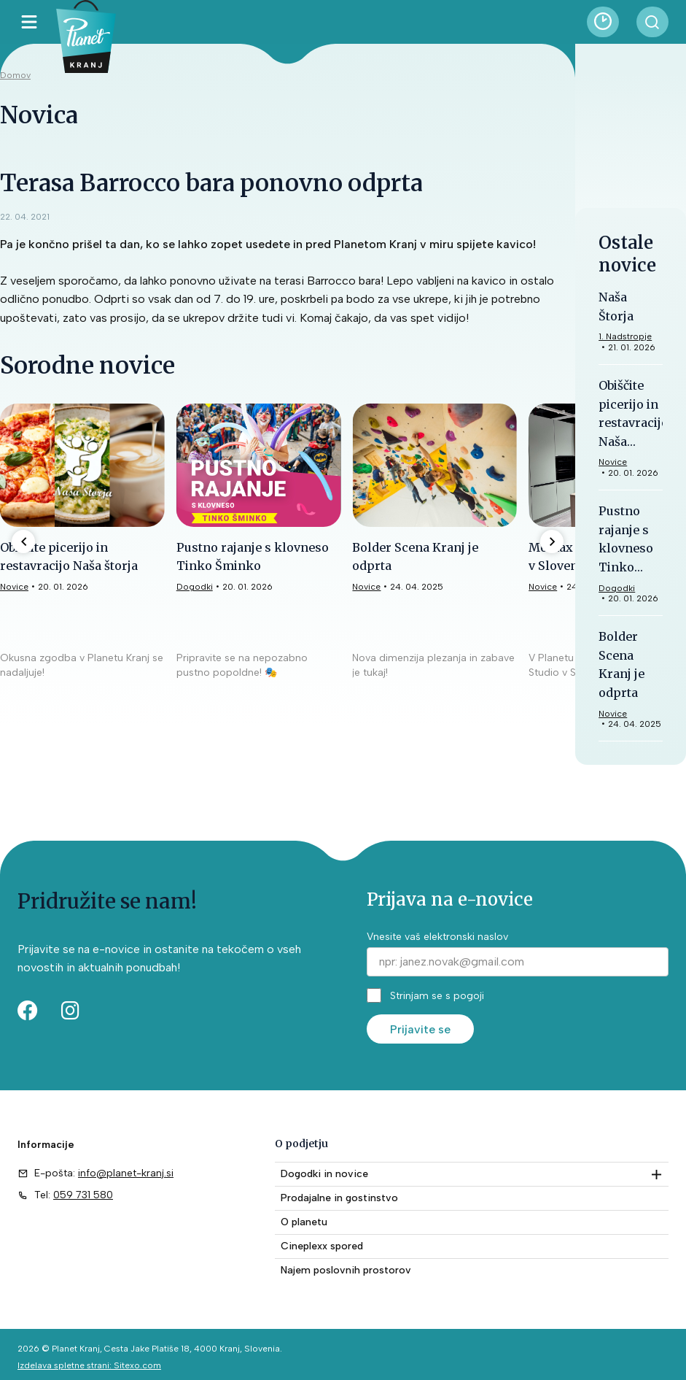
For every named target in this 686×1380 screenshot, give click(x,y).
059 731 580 (83, 1195)
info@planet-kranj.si (126, 1173)
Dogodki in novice (324, 1174)
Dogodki (194, 587)
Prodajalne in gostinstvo (339, 1198)
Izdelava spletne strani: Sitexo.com (89, 1365)
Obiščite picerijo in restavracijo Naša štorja (634, 422)
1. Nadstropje (625, 336)
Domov (15, 75)
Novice (366, 587)
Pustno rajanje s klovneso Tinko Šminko (626, 548)
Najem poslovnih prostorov (346, 1270)
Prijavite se (420, 1029)
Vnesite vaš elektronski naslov (437, 936)
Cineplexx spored (322, 1246)
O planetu (304, 1222)
